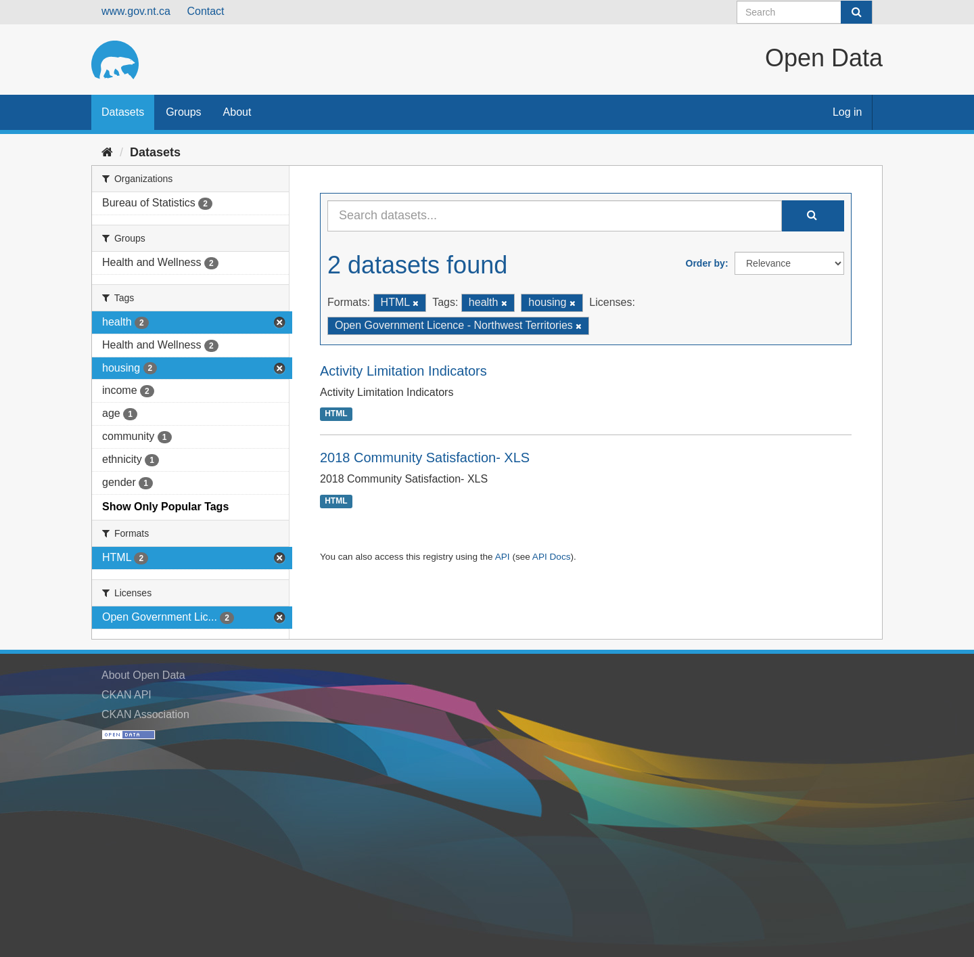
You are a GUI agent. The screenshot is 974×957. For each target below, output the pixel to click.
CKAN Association (145, 714)
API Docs (551, 557)
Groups (183, 112)
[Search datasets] (805, 12)
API (502, 557)
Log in (847, 112)
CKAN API (126, 694)
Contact (205, 11)
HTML (336, 414)
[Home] (107, 152)
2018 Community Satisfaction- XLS (425, 457)
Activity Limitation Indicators (403, 370)
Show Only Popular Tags (165, 506)
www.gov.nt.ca (135, 11)
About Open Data (143, 675)
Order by (705, 263)
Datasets (122, 112)
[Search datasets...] (554, 215)
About (237, 112)
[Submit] (856, 12)
